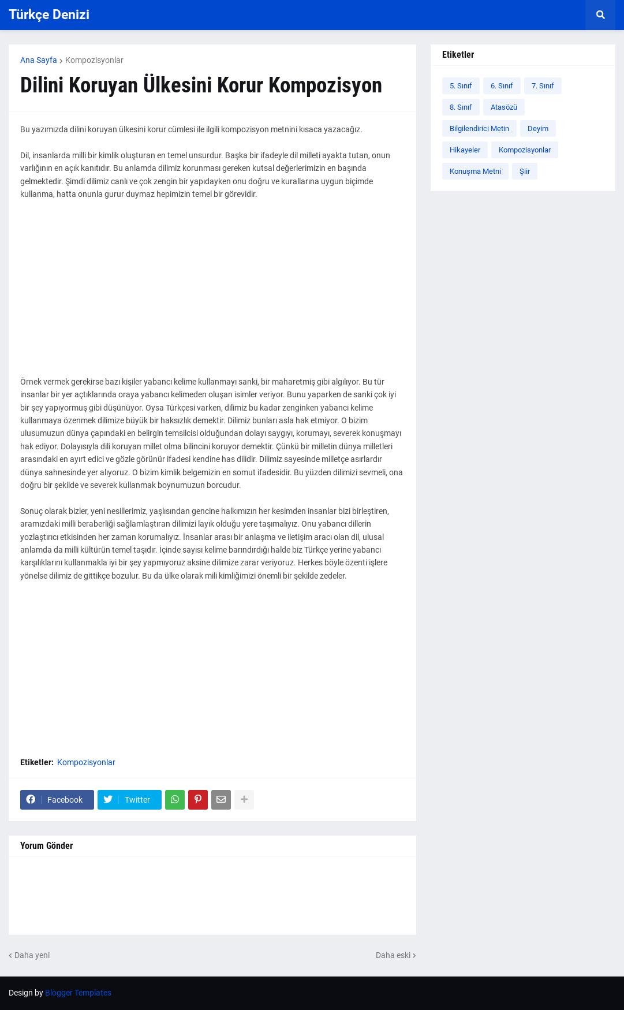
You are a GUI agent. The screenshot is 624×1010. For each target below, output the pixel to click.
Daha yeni (32, 955)
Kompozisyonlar (94, 60)
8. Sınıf (461, 107)
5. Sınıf (461, 85)
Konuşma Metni (475, 171)
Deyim (538, 128)
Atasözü (504, 107)
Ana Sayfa (38, 60)
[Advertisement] (212, 294)
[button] (600, 15)
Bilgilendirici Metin (479, 128)
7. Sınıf (543, 85)
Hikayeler (465, 150)
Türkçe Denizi (49, 15)
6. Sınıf (502, 85)
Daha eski (393, 955)
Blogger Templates (78, 992)
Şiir (525, 171)
